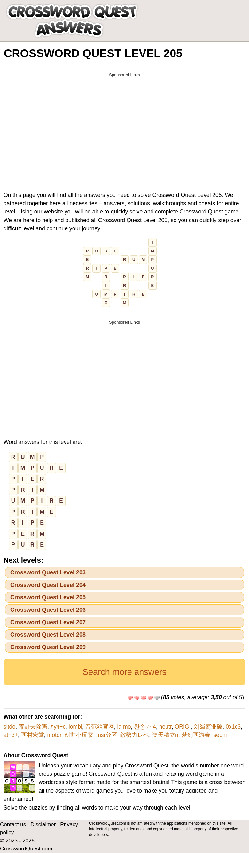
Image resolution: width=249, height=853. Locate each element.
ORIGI (183, 726)
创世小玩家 (78, 735)
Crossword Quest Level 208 (48, 635)
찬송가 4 (145, 726)
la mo (124, 726)
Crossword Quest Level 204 (48, 585)
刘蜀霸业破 (208, 726)
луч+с (58, 726)
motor (54, 735)
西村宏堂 (32, 735)
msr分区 (106, 735)
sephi (220, 735)
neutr (165, 726)
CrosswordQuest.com (26, 849)
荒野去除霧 (33, 726)
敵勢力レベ (134, 735)
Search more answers (124, 672)
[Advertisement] (124, 125)
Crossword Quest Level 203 (48, 572)
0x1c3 (233, 726)
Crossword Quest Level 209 (48, 647)
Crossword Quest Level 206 (48, 610)
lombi (75, 726)
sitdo (9, 726)
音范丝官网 (99, 726)
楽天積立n (165, 735)
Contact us (13, 824)
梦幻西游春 (196, 735)
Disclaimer (43, 824)
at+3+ (11, 735)
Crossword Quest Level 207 (48, 622)
